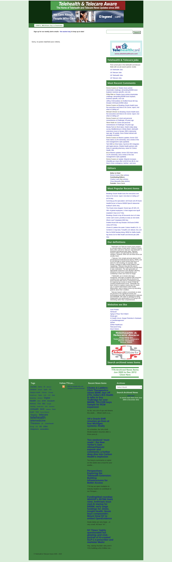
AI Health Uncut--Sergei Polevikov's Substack (125, 318)
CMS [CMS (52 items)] (44, 395)
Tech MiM (109, 144)
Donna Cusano (115, 175)
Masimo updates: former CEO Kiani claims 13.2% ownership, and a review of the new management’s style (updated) (122, 140)
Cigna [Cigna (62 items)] (40, 395)
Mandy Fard (110, 127)
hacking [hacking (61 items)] (32, 406)
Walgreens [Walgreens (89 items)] (34, 429)
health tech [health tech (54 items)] (40, 406)
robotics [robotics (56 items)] (48, 409)
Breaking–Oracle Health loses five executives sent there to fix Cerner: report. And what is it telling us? (122, 107)
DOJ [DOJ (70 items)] (38, 401)
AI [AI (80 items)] (44, 387)
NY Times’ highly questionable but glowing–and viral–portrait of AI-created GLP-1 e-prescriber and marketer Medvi (100, 536)
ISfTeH (112, 322)
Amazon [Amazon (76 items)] (33, 389)
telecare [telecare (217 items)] (43, 414)
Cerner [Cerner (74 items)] (44, 392)
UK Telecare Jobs (116, 78)
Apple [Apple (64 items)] (45, 389)
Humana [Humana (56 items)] (51, 406)
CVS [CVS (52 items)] (49, 395)
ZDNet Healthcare (116, 325)
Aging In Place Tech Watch (119, 314)
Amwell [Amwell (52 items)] (40, 389)
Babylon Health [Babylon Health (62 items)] (35, 392)
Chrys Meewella (115, 181)
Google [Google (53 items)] (49, 403)
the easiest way (65, 31)
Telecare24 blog (115, 327)
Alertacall (113, 312)
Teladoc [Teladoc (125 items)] (34, 415)
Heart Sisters (114, 329)
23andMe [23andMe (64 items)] (33, 387)
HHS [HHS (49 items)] (46, 406)
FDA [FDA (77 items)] (39, 404)
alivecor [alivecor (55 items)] (49, 387)
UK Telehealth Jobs (116, 75)
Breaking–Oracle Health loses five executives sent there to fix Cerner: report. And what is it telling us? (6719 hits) (122, 196)
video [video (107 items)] (45, 426)
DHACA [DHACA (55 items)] (40, 398)
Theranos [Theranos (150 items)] (35, 423)
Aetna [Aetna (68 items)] (40, 387)
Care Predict (114, 309)
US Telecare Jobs (116, 72)
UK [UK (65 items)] (42, 423)
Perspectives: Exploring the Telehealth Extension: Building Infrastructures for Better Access (99, 476)
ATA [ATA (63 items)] (50, 389)
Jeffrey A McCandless (113, 101)
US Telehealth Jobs (116, 70)
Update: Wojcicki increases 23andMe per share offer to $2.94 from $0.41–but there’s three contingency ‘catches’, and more (122, 161)
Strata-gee (113, 316)
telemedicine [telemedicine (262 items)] (38, 420)
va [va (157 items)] (40, 426)
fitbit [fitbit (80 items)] (43, 404)
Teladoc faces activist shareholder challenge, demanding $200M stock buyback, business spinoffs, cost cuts (121, 90)
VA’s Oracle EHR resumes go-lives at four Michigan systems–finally (98, 422)
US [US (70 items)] (37, 426)
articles (126, 175)
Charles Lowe (114, 179)
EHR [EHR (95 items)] (44, 401)
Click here (130, 396)
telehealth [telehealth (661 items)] (38, 417)
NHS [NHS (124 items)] (42, 409)
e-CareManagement (117, 320)
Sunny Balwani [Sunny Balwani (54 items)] (44, 412)
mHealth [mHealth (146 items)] (34, 409)
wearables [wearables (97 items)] (44, 429)
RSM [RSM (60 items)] (37, 412)
